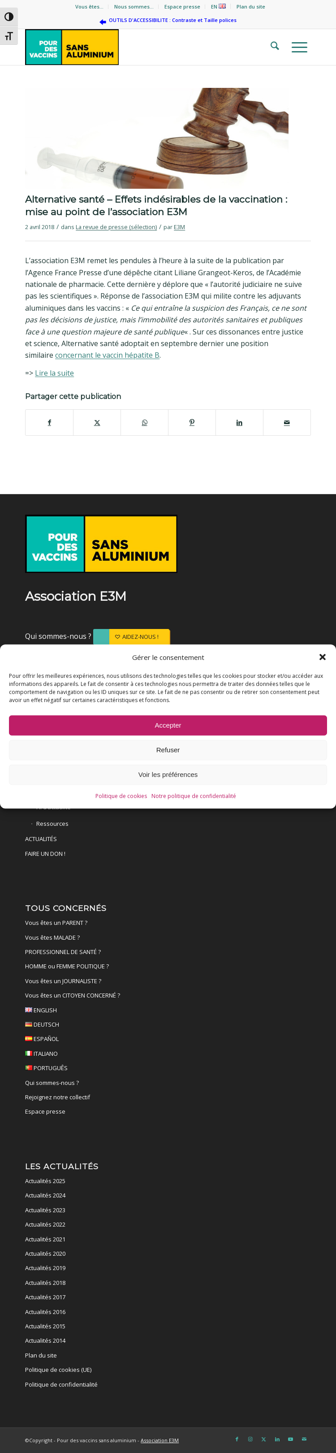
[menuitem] (89, 6)
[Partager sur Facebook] (49, 422)
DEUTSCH (168, 1025)
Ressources (52, 824)
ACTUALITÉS (41, 839)
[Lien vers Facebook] (237, 1439)
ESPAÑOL (168, 1040)
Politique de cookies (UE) (58, 1370)
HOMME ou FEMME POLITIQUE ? (67, 966)
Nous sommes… (134, 6)
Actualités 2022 (45, 1224)
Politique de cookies (121, 796)
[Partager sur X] (97, 422)
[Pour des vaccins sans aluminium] (139, 47)
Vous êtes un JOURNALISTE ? (63, 981)
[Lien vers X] (264, 1439)
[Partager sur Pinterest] (191, 422)
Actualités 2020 (45, 1253)
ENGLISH (168, 1011)
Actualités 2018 (45, 1283)
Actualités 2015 (45, 1326)
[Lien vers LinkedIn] (277, 1439)
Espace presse (182, 6)
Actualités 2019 (45, 1268)
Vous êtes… (89, 6)
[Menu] (297, 47)
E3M (179, 227)
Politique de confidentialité (61, 1384)
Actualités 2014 (45, 1340)
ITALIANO (168, 1055)
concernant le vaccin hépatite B (107, 355)
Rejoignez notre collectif (57, 1097)
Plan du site (251, 6)
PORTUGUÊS (168, 1069)
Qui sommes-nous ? (59, 636)
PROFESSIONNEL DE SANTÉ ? (63, 952)
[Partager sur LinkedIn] (239, 422)
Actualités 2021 (45, 1239)
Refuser (168, 750)
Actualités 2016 (45, 1312)
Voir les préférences (168, 775)
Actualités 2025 (45, 1181)
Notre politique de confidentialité (193, 796)
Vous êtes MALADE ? (52, 937)
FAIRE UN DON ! (45, 854)
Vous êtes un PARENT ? (56, 923)
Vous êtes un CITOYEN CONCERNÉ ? (72, 995)
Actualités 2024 (45, 1195)
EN (218, 6)
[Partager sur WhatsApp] (144, 422)
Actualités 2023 (45, 1210)
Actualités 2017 (45, 1297)
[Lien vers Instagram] (250, 1439)
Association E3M (160, 1440)
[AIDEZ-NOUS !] (131, 637)
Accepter (168, 725)
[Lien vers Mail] (304, 1439)
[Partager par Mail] (286, 422)
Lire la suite (54, 373)
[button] (322, 657)
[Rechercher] (272, 47)
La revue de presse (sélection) (116, 227)
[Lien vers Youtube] (290, 1439)
